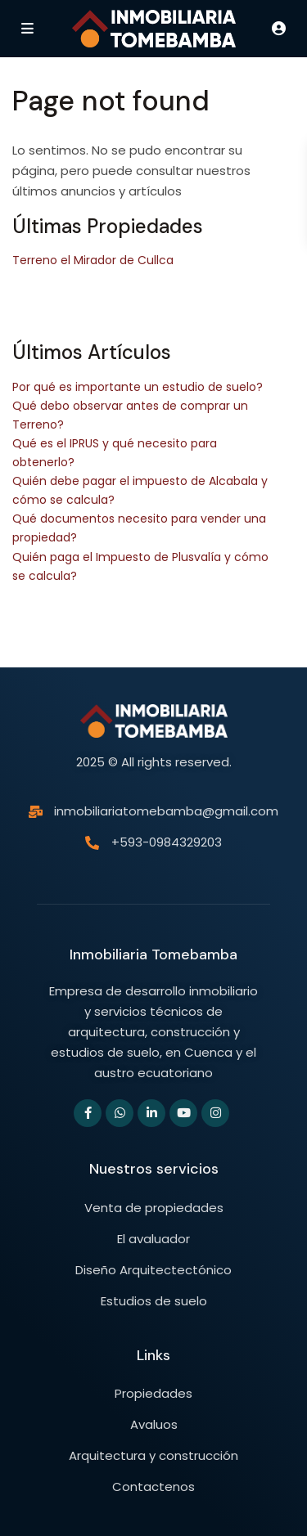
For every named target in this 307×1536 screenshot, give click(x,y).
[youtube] (183, 1113)
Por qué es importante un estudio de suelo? (137, 387)
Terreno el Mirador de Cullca (93, 260)
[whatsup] (119, 1113)
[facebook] (88, 1113)
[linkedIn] (151, 1113)
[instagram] (215, 1113)
